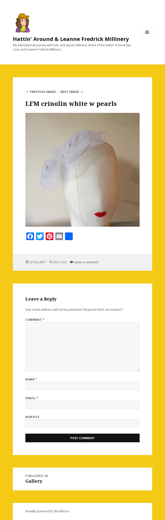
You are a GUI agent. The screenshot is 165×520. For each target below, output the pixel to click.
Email (31, 398)
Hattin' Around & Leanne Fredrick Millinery (71, 38)
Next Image (69, 92)
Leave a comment (86, 262)
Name (31, 379)
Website (32, 417)
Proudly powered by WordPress (47, 511)
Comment (34, 320)
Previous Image (43, 92)
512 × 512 (60, 262)
